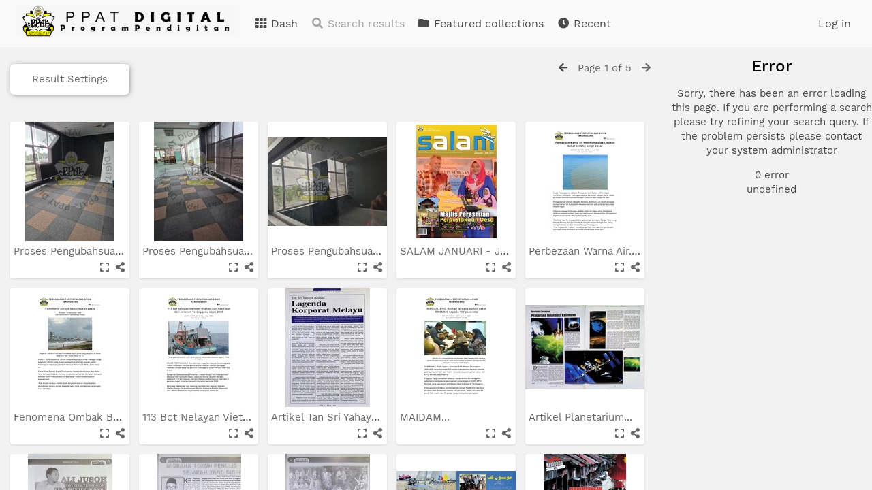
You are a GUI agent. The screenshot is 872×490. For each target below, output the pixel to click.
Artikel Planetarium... (582, 417)
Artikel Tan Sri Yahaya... (329, 417)
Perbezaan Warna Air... (584, 251)
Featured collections (480, 23)
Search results (358, 23)
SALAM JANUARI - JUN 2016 (472, 251)
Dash (276, 23)
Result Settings (70, 79)
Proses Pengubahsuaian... (77, 251)
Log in (834, 23)
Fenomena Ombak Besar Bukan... (97, 417)
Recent (584, 23)
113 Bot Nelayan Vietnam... (208, 417)
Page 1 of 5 (605, 68)
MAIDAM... (426, 417)
